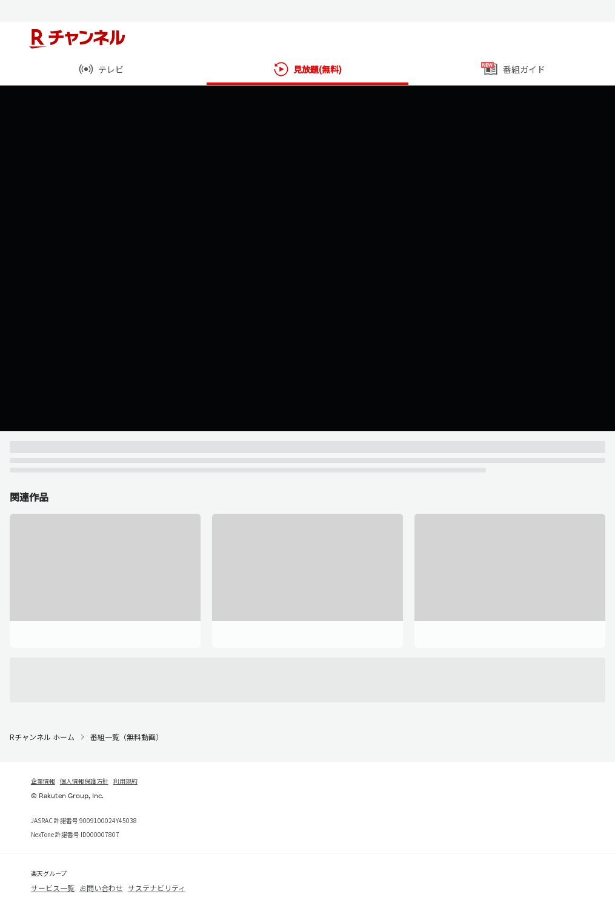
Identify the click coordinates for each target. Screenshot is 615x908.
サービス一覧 (53, 888)
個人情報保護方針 (84, 780)
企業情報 (43, 780)
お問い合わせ (101, 888)
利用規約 (125, 780)
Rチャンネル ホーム (42, 736)
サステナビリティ (156, 888)
